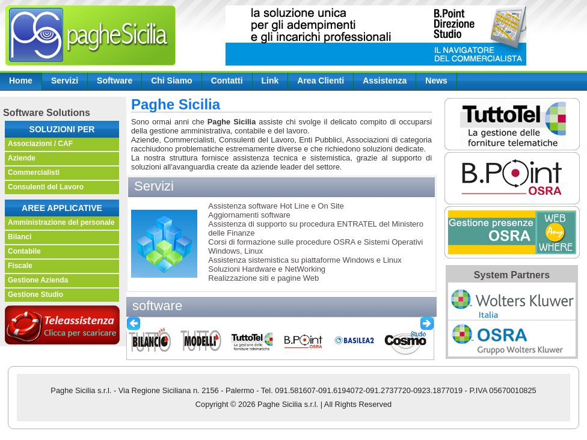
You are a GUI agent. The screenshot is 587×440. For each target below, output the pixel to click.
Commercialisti (34, 172)
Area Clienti (320, 80)
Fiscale (20, 265)
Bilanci (19, 237)
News (436, 80)
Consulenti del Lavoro (46, 187)
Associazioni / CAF (40, 143)
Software (114, 80)
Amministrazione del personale (61, 222)
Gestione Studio (35, 294)
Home (20, 80)
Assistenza (385, 80)
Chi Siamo (171, 80)
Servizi (64, 80)
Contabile (24, 251)
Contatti (227, 80)
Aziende (21, 158)
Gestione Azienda (38, 280)
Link (270, 80)
